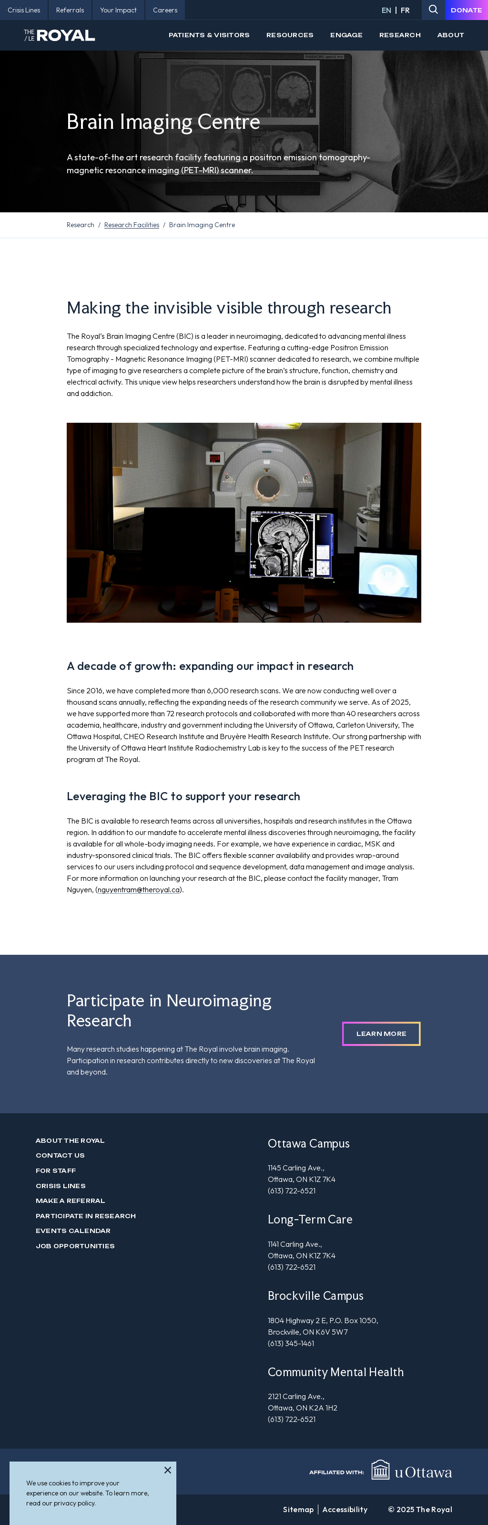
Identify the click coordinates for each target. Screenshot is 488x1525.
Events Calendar (73, 1230)
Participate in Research (86, 1216)
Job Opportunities (75, 1246)
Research (400, 35)
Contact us (60, 1155)
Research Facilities (131, 224)
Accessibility (344, 1509)
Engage (346, 35)
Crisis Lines (61, 1186)
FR (405, 10)
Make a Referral (71, 1200)
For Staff (56, 1170)
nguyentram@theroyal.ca (139, 889)
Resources (290, 35)
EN (386, 10)
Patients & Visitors (209, 35)
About (450, 35)
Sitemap (298, 1509)
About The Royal (70, 1140)
